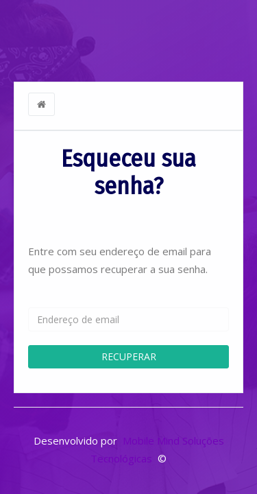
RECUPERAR (128, 356)
